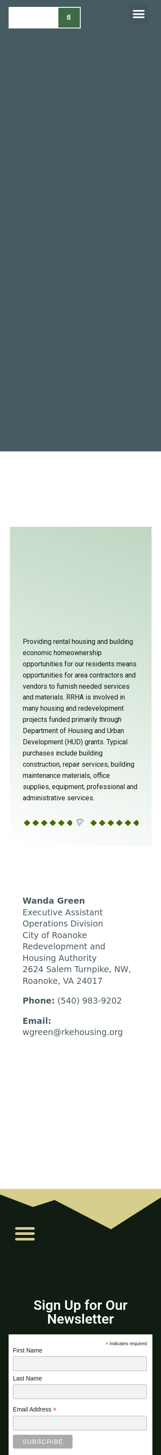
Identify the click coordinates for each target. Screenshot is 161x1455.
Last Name (27, 1378)
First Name (27, 1350)
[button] (138, 14)
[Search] (69, 18)
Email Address (35, 1410)
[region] (80, 489)
